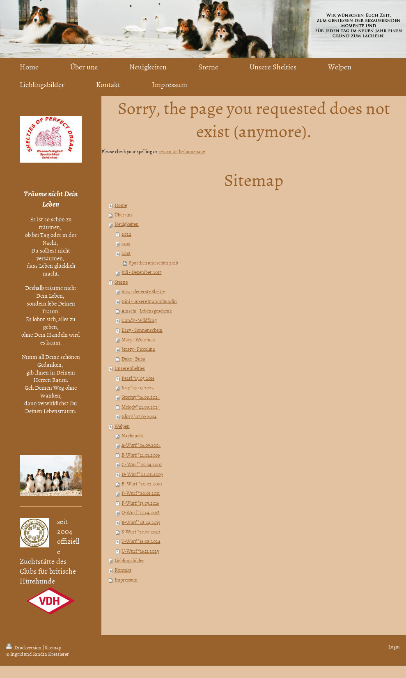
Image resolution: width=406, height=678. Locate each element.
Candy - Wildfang (139, 320)
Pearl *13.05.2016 (138, 378)
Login (394, 646)
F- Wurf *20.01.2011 (141, 493)
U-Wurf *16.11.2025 (140, 551)
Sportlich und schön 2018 (153, 263)
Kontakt (123, 570)
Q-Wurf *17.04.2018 (141, 512)
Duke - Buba (133, 359)
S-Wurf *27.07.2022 (141, 532)
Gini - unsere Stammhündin (149, 301)
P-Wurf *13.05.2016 (140, 503)
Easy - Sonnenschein (142, 330)
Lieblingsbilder (129, 560)
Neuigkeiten (127, 224)
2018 (126, 253)
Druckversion (24, 647)
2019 (126, 243)
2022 (126, 234)
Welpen (122, 426)
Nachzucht (132, 435)
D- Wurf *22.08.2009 (142, 474)
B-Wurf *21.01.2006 (141, 455)
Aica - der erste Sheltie (143, 291)
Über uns (124, 214)
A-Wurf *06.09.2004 (141, 445)
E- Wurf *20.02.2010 (142, 483)
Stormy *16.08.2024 (141, 397)
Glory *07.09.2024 (139, 416)
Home (121, 205)
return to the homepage (181, 151)
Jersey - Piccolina (138, 349)
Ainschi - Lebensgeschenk (147, 311)
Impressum (126, 580)
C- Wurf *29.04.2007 (142, 464)
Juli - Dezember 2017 (141, 272)
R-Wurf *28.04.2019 (141, 522)
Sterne (121, 282)
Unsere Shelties (130, 368)
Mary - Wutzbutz (139, 339)
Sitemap (53, 647)
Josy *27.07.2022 (138, 387)
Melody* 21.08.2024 (141, 407)
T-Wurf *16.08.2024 (141, 541)
